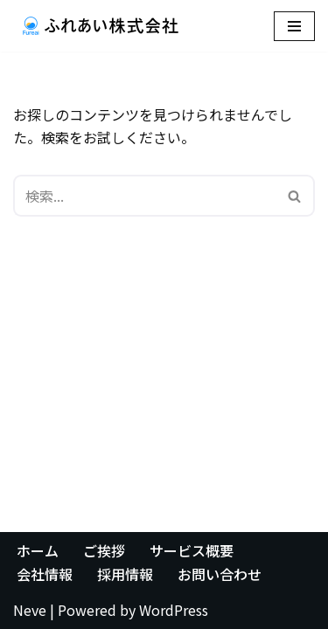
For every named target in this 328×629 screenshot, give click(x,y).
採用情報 (125, 573)
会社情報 (45, 573)
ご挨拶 (104, 550)
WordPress (173, 609)
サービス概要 (192, 550)
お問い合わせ (220, 573)
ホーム (38, 550)
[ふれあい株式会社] (100, 25)
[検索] (144, 196)
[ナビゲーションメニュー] (294, 26)
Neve (29, 609)
